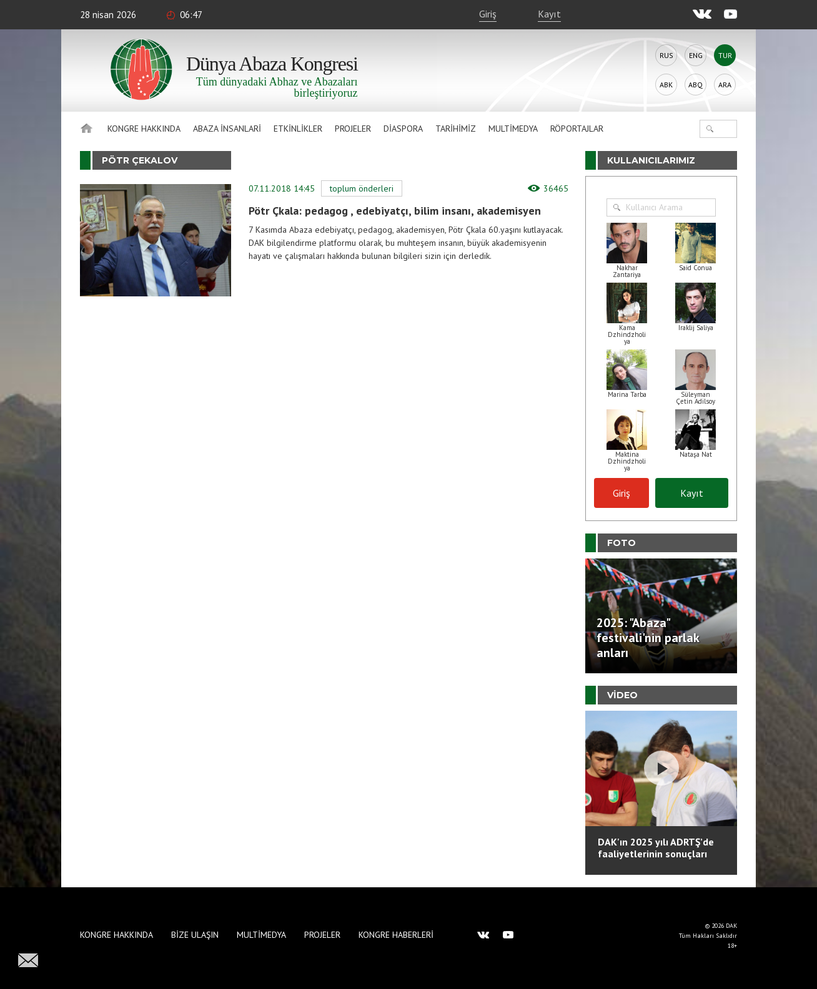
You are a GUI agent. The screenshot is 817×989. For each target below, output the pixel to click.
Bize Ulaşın (195, 934)
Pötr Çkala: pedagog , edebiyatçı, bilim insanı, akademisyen (395, 210)
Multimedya (513, 128)
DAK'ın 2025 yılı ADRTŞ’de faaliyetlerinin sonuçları (656, 848)
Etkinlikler (298, 128)
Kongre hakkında (144, 128)
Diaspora (403, 128)
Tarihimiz (455, 128)
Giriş (488, 13)
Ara (724, 84)
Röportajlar (576, 128)
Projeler (353, 128)
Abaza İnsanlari (227, 128)
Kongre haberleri (396, 934)
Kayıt (549, 13)
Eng (696, 55)
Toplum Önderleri (362, 188)
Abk (666, 84)
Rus (666, 55)
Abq (695, 84)
